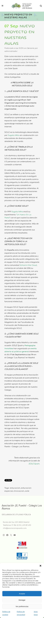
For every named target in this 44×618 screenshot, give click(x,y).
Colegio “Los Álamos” (16, 358)
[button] (40, 566)
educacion (15, 488)
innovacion (19, 491)
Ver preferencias (22, 606)
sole (27, 491)
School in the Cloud (28, 265)
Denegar (22, 600)
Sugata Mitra (13, 135)
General (30, 48)
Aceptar (22, 594)
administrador (10, 51)
